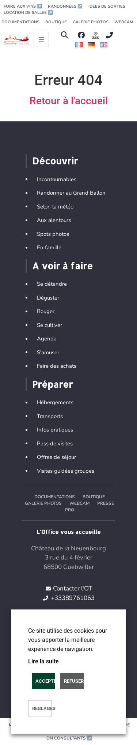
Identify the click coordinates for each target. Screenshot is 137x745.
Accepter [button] (45, 681)
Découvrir (55, 161)
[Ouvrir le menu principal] (41, 39)
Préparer (52, 384)
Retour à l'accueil (69, 101)
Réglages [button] (42, 708)
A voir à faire (62, 266)
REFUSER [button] (74, 681)
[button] (64, 35)
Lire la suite (43, 661)
